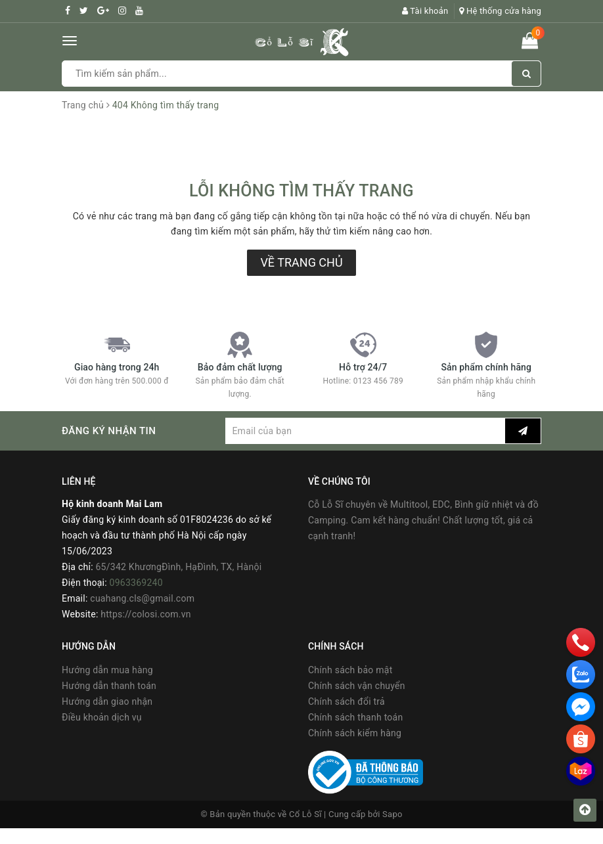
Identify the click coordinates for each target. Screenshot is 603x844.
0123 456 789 (378, 381)
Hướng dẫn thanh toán (109, 685)
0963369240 (136, 582)
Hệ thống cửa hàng (500, 11)
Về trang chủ (301, 262)
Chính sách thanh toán (355, 717)
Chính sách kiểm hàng (354, 733)
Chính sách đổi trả (346, 701)
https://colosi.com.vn (145, 614)
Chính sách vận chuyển (356, 685)
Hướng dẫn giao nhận (107, 701)
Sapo (392, 814)
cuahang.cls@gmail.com (142, 598)
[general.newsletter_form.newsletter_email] (365, 431)
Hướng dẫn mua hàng (107, 670)
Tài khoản (425, 11)
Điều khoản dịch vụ (102, 717)
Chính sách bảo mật (350, 670)
